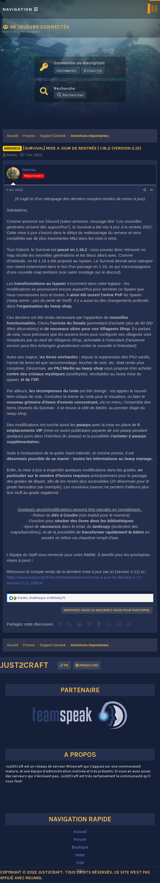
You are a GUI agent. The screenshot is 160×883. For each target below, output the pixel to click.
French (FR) (86, 665)
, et (41, 598)
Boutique (80, 847)
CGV (80, 862)
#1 (151, 190)
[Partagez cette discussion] (144, 190)
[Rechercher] (70, 94)
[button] (80, 9)
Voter (80, 855)
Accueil (80, 831)
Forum (80, 839)
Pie (64, 665)
